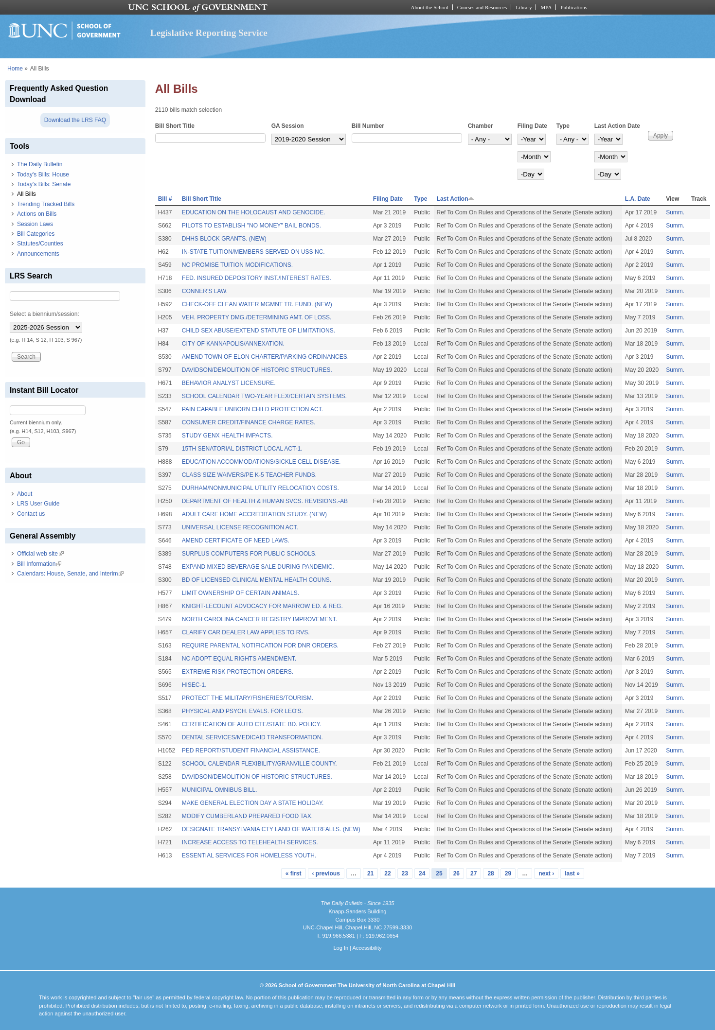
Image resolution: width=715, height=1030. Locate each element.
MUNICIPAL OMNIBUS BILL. (219, 789)
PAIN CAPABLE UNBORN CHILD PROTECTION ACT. (252, 409)
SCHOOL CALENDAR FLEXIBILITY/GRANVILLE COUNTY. (259, 763)
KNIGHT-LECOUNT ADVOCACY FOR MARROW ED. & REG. (262, 606)
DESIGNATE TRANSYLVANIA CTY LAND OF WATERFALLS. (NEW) (271, 829)
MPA (546, 7)
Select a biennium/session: (44, 314)
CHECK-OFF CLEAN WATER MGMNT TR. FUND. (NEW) (257, 304)
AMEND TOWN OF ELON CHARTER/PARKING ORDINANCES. (265, 356)
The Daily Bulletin (39, 164)
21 (370, 873)
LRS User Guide (38, 503)
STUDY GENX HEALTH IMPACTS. (227, 435)
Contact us (31, 513)
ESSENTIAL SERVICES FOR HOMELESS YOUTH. (249, 855)
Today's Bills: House (43, 174)
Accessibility (366, 948)
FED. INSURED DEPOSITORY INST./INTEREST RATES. (256, 278)
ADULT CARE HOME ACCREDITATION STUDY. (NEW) (254, 514)
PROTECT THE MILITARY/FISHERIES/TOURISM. (247, 698)
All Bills (26, 194)
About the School (429, 7)
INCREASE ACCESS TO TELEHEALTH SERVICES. (250, 842)
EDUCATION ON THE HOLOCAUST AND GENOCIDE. (253, 212)
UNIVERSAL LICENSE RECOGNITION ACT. (240, 527)
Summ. (675, 212)
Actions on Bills (36, 213)
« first (294, 873)
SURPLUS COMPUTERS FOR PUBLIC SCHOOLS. (249, 553)
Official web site (40, 553)
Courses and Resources (482, 7)
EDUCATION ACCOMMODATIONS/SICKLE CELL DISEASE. (261, 461)
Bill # (165, 198)
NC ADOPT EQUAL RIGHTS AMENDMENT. (239, 658)
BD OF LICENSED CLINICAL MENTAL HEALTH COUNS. (256, 579)
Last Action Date (617, 125)
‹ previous (326, 873)
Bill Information (39, 563)
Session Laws (35, 224)
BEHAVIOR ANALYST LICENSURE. (229, 383)
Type (563, 125)
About (24, 493)
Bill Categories (35, 233)
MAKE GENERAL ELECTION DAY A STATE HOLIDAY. (253, 803)
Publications (573, 7)
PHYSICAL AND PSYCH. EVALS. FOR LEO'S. (242, 711)
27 (473, 873)
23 (405, 873)
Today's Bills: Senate (44, 184)
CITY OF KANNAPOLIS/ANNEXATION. (233, 343)
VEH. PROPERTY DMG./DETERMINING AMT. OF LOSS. (257, 317)
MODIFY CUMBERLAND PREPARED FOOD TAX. (247, 816)
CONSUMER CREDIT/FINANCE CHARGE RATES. (248, 422)
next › (546, 873)
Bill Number (368, 125)
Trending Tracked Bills (45, 204)
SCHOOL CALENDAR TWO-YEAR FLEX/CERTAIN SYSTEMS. (264, 396)
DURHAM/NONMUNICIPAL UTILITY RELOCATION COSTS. (260, 488)
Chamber (480, 125)
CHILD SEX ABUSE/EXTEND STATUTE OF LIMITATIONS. (258, 330)
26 (456, 873)
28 (490, 873)
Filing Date (532, 125)
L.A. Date (637, 198)
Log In (340, 948)
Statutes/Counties (40, 243)
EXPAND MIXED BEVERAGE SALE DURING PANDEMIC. (258, 566)
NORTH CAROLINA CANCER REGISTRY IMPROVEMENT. (259, 619)
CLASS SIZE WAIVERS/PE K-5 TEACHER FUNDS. (249, 474)
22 (387, 873)
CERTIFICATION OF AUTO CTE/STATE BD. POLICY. (252, 724)
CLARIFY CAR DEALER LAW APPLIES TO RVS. (246, 632)
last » (572, 873)
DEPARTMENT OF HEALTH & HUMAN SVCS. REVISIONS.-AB (265, 501)
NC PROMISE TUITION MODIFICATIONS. (237, 265)
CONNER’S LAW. (205, 291)
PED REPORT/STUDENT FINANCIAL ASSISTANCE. (251, 750)
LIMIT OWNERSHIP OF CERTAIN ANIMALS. (240, 593)
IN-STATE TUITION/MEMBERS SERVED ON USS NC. (253, 251)
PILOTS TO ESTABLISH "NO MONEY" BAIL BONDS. (251, 225)
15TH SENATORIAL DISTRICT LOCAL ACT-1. (242, 448)
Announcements (38, 253)
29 (508, 873)
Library (524, 7)
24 (422, 873)
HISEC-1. (194, 684)
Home (15, 68)
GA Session (287, 125)
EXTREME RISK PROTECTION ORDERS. (237, 671)
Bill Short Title (175, 125)
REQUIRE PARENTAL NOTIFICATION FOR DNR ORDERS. (260, 645)
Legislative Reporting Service (209, 33)
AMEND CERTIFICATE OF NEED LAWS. (235, 540)
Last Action (456, 198)
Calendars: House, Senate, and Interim (70, 573)
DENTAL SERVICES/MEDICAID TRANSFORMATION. (252, 737)
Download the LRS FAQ (75, 120)
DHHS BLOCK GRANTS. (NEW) (224, 238)
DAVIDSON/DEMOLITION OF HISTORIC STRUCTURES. (257, 370)
